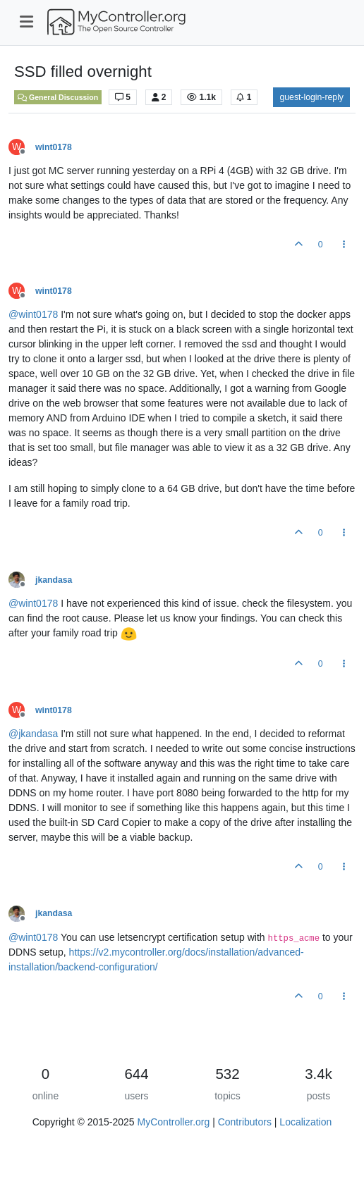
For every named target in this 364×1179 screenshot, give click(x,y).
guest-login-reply (311, 97)
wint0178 (53, 147)
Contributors (245, 1122)
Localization (305, 1122)
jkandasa (53, 580)
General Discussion (58, 97)
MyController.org (174, 1122)
